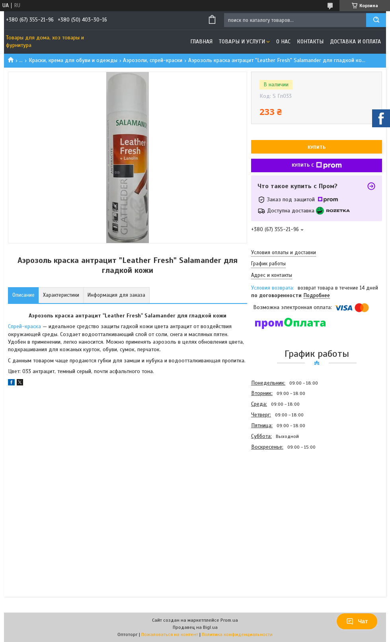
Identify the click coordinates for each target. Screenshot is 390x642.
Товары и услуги (242, 41)
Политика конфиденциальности (237, 634)
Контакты (310, 41)
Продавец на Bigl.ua (195, 627)
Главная (201, 41)
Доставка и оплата (355, 41)
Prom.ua (229, 620)
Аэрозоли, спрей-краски (152, 60)
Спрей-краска (24, 326)
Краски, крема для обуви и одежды (73, 60)
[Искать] (376, 20)
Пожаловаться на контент (169, 634)
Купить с (317, 165)
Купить (317, 147)
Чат (357, 621)
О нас (283, 41)
